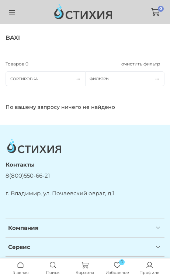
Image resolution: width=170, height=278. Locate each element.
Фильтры (127, 79)
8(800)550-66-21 (28, 175)
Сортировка (47, 79)
